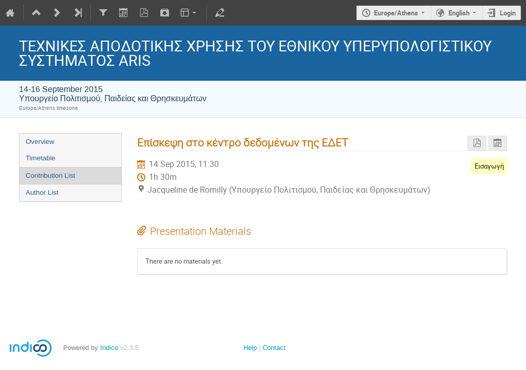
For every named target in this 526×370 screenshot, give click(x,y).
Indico (109, 347)
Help (250, 347)
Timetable (40, 158)
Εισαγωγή (489, 166)
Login (508, 12)
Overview (40, 141)
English (458, 12)
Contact (274, 347)
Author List (42, 192)
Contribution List (50, 175)
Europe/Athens (396, 12)
